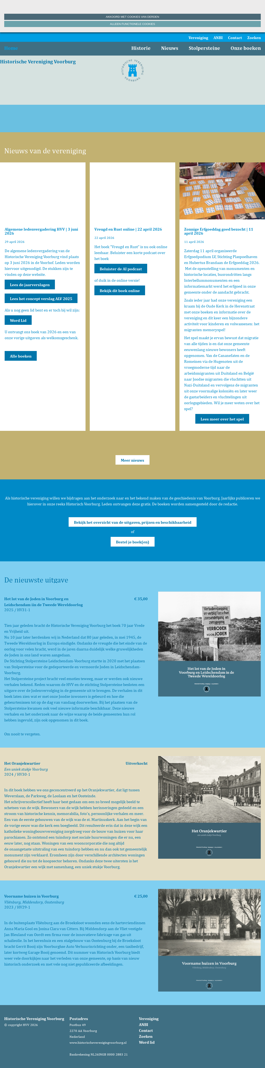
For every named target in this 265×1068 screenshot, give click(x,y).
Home (11, 48)
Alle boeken (20, 356)
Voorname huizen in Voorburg (31, 896)
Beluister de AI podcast (121, 269)
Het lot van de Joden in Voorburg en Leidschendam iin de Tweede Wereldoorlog (43, 601)
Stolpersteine (204, 48)
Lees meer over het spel (222, 419)
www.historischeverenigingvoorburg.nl (97, 1042)
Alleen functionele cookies (132, 24)
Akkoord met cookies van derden (132, 16)
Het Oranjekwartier (22, 763)
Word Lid (18, 320)
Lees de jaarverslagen (30, 284)
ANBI (218, 37)
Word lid (147, 1042)
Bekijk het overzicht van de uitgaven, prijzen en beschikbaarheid (132, 522)
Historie (141, 48)
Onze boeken (246, 48)
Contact (235, 37)
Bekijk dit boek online (120, 290)
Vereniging (198, 37)
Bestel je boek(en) (132, 542)
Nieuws (169, 48)
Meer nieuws (132, 460)
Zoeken (254, 37)
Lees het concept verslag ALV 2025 (41, 298)
